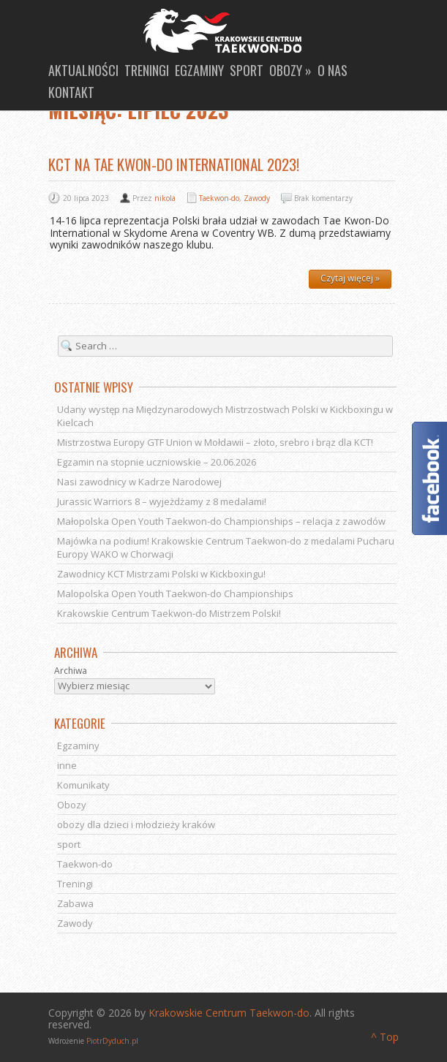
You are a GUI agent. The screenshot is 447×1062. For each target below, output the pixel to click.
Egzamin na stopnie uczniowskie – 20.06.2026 (156, 462)
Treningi (146, 70)
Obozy (71, 804)
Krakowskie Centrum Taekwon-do (229, 1013)
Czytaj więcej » (350, 278)
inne (67, 765)
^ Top (385, 1037)
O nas (333, 70)
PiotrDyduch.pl (112, 1041)
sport (68, 844)
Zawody (257, 198)
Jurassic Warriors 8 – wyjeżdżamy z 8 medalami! (161, 501)
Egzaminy (199, 70)
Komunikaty (83, 785)
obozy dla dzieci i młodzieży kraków (136, 824)
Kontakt (71, 92)
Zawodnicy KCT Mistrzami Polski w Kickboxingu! (161, 573)
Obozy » (290, 70)
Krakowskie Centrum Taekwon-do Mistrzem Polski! (169, 613)
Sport (246, 70)
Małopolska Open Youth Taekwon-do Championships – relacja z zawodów (221, 521)
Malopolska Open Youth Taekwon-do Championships (175, 593)
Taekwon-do (219, 198)
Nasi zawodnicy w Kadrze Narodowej (139, 481)
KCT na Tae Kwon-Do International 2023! (173, 164)
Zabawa (75, 903)
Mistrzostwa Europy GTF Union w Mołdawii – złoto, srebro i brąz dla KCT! (215, 442)
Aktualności (83, 70)
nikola (165, 198)
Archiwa (70, 671)
